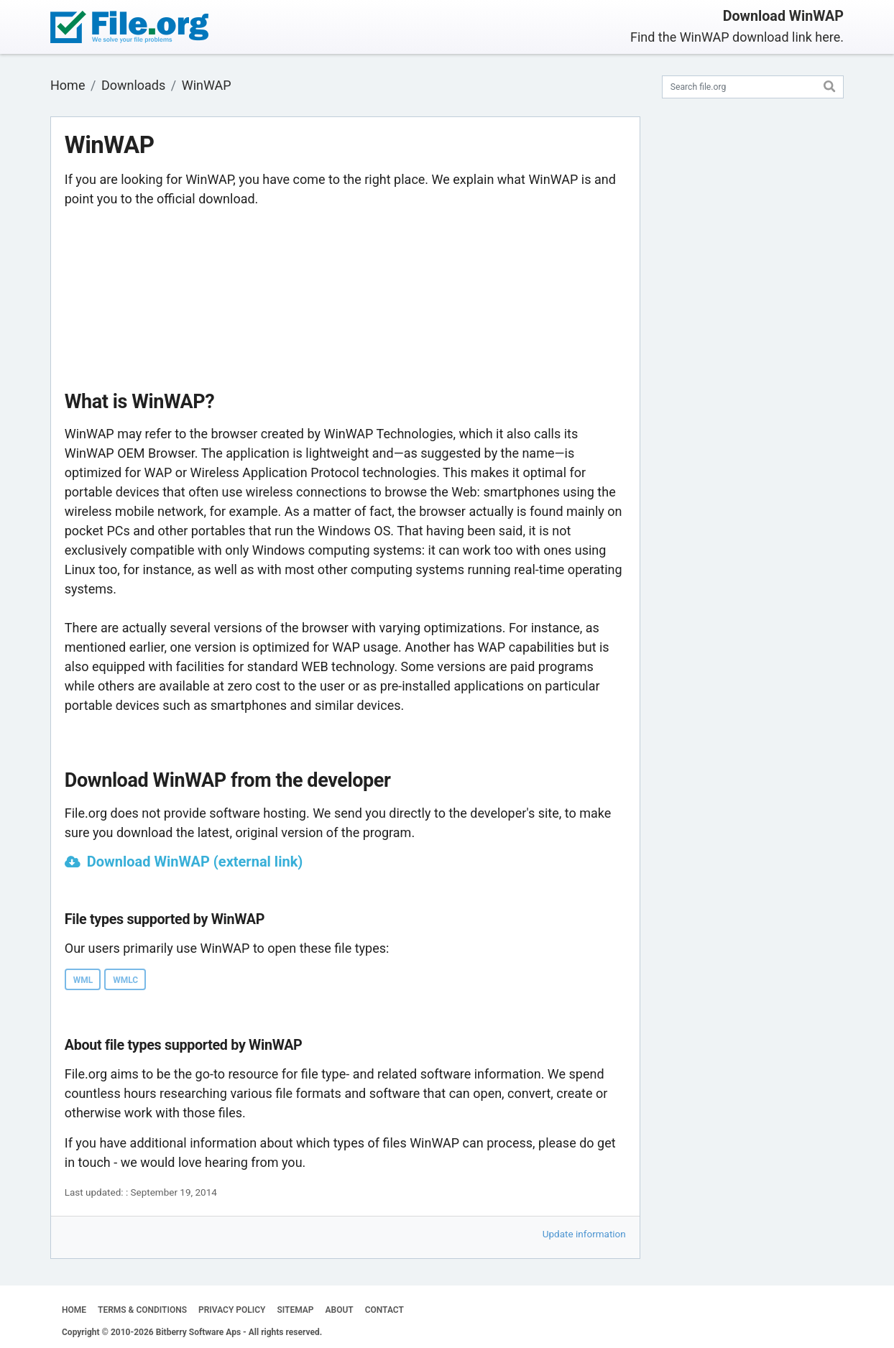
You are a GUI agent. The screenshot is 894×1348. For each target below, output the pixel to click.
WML (83, 980)
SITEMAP (295, 1310)
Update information (584, 1233)
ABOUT (340, 1310)
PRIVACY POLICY (231, 1310)
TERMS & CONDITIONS (142, 1310)
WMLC (125, 980)
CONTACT (384, 1310)
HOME (74, 1310)
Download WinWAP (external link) (195, 861)
